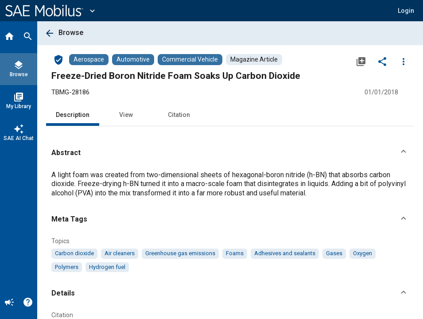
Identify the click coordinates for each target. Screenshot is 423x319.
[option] (74, 253)
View (126, 114)
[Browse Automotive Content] (133, 59)
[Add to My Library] (361, 61)
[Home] (9, 37)
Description (72, 114)
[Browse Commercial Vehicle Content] (190, 59)
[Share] (382, 61)
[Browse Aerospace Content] (89, 59)
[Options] (403, 61)
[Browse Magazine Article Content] (254, 59)
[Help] (28, 303)
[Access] (58, 59)
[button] (406, 11)
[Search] (28, 37)
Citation (179, 114)
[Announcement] (9, 303)
